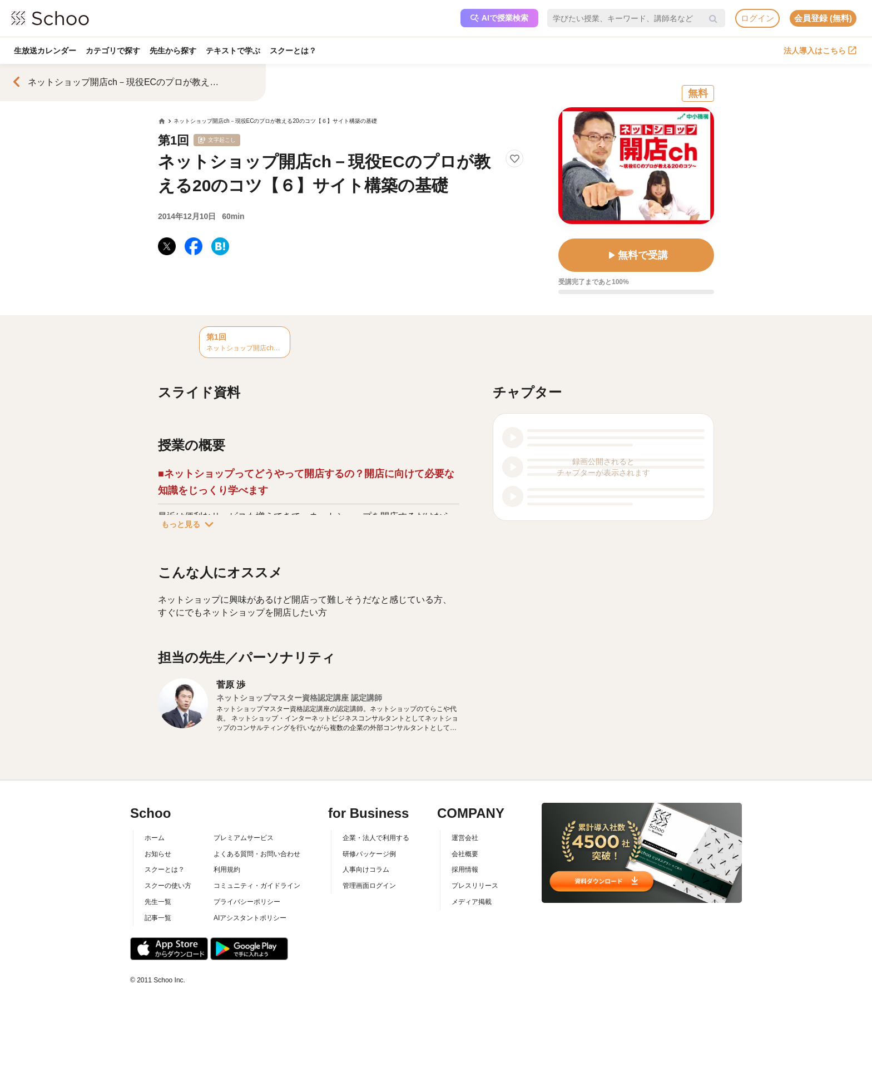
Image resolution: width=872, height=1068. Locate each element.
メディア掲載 (472, 902)
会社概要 (465, 854)
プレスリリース (475, 886)
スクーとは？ (295, 50)
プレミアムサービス (244, 838)
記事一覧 (158, 918)
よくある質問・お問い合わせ (257, 854)
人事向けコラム (366, 869)
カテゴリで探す (113, 50)
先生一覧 (158, 902)
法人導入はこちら (820, 50)
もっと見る (189, 524)
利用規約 (227, 869)
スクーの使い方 (168, 886)
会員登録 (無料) (823, 18)
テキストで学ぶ (234, 50)
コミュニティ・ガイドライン (257, 886)
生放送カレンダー (45, 50)
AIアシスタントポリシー (250, 918)
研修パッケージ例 (369, 854)
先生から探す (174, 50)
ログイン (757, 18)
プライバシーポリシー (247, 902)
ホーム (155, 838)
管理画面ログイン (369, 886)
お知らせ (158, 854)
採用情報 (465, 869)
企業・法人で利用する (376, 838)
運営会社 (465, 838)
